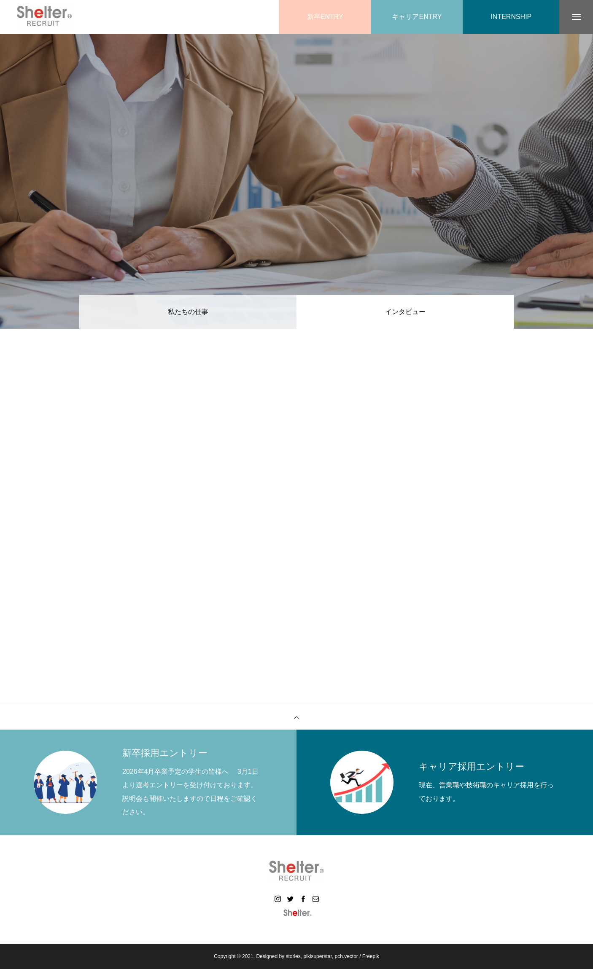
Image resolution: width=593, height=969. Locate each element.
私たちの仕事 (188, 311)
